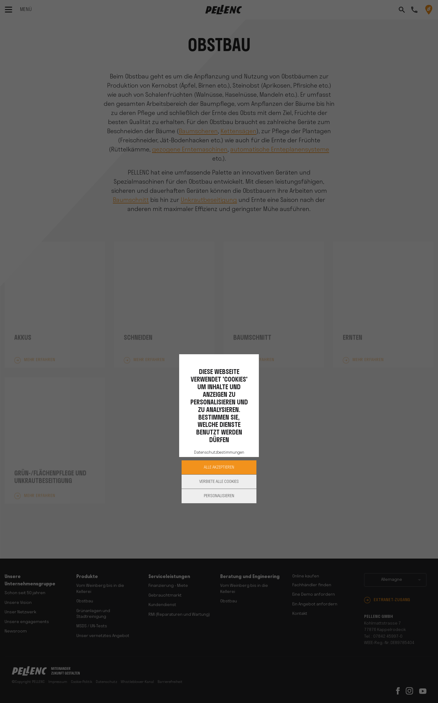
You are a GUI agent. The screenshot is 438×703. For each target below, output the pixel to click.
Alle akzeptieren (219, 467)
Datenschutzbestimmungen (219, 453)
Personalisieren (219, 496)
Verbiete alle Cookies (219, 482)
